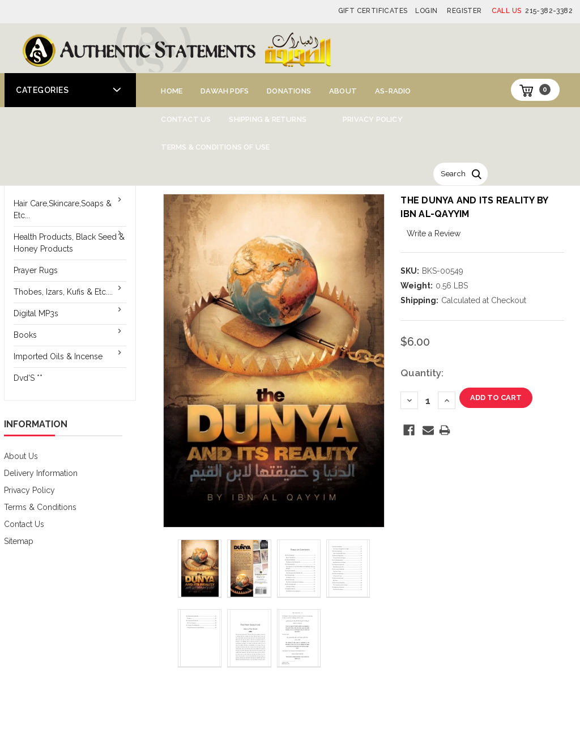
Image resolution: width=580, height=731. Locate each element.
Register (464, 11)
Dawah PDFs (225, 91)
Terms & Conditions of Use (215, 147)
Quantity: (421, 373)
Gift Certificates (373, 11)
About (343, 91)
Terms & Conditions (40, 507)
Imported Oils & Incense (58, 356)
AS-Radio (393, 91)
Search (453, 173)
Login (426, 11)
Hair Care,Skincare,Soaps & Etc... (63, 209)
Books (25, 334)
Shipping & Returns (267, 119)
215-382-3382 (532, 11)
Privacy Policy (373, 119)
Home (171, 91)
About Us (21, 456)
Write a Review (433, 233)
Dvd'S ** (28, 377)
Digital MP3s (36, 313)
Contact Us (186, 119)
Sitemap (18, 541)
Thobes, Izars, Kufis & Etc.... (63, 291)
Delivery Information (41, 473)
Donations (289, 91)
